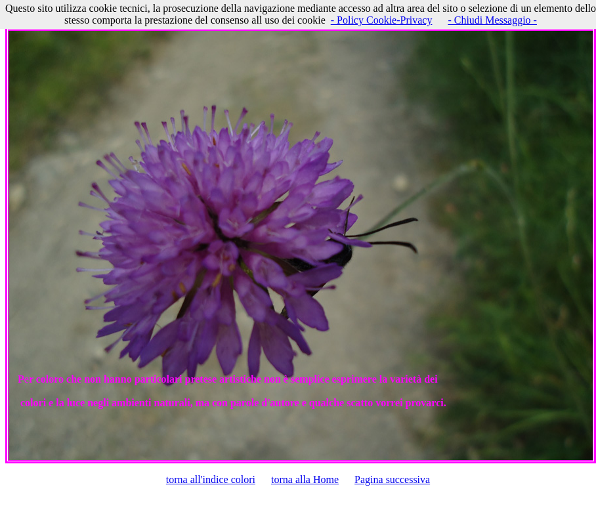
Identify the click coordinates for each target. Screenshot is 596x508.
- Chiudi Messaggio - (492, 20)
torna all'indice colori (210, 479)
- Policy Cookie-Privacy (382, 20)
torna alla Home (305, 479)
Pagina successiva (392, 479)
